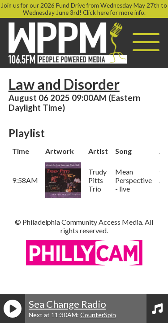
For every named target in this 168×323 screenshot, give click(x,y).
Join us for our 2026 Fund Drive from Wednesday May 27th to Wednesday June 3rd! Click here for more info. (84, 9)
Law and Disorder (64, 84)
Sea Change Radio (67, 304)
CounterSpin (98, 315)
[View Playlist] (157, 308)
